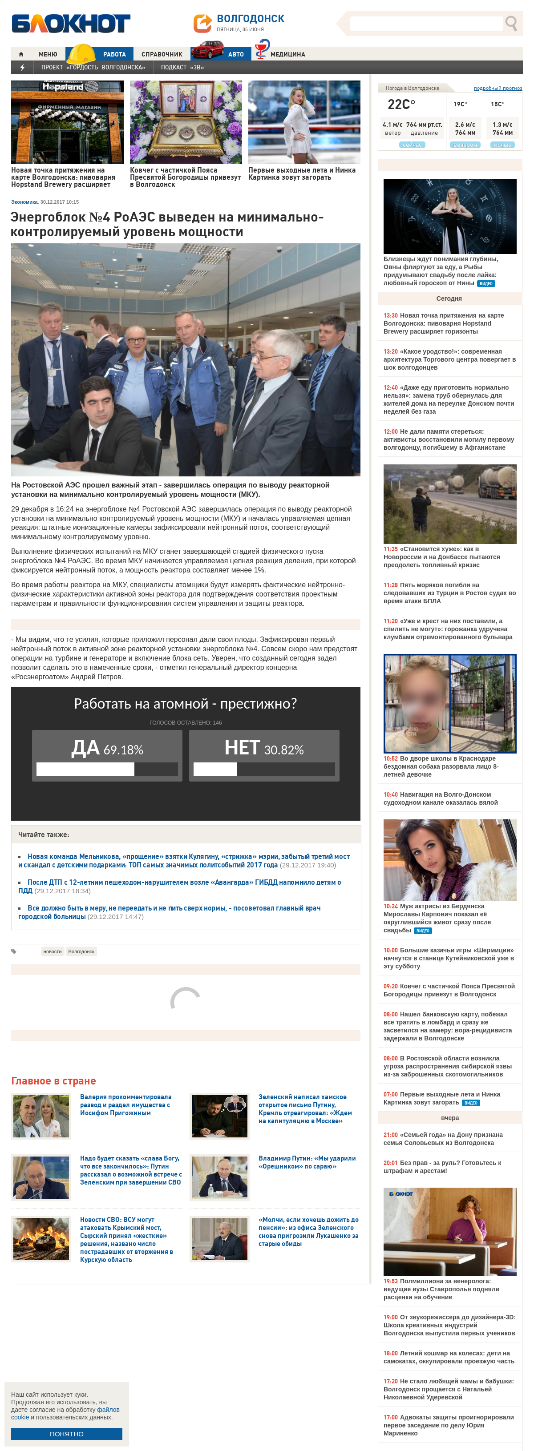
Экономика (24, 202)
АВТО (217, 54)
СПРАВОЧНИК (162, 54)
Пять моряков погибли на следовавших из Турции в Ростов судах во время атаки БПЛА (450, 593)
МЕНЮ (48, 54)
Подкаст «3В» (182, 67)
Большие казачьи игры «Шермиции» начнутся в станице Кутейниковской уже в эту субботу (449, 958)
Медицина (280, 53)
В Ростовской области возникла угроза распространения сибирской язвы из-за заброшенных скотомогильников (448, 1066)
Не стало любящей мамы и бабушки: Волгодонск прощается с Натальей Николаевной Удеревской (449, 1389)
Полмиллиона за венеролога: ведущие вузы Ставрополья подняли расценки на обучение (441, 1289)
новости (53, 951)
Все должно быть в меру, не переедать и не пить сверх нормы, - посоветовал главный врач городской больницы (169, 912)
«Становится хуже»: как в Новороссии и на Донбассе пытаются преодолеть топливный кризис (442, 556)
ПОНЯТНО (67, 1434)
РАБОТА (95, 54)
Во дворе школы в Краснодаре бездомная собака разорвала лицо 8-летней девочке (441, 766)
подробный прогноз (498, 88)
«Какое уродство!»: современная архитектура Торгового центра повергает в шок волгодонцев (450, 359)
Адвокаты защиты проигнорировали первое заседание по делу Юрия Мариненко (449, 1425)
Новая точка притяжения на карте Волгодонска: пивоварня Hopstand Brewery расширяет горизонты (444, 323)
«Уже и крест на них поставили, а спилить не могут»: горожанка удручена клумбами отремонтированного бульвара (448, 629)
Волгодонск (81, 951)
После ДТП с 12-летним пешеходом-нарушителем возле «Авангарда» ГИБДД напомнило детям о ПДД (179, 886)
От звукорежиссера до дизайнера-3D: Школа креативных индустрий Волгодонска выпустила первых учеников (450, 1325)
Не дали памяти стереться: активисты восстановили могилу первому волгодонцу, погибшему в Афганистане (449, 439)
